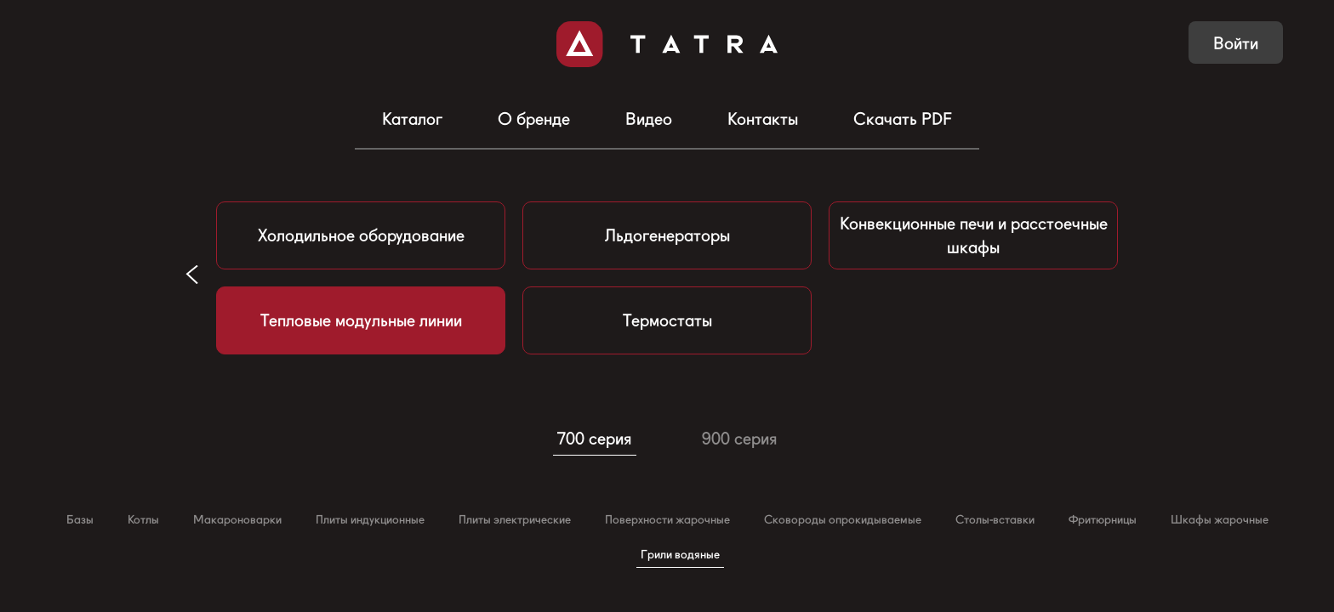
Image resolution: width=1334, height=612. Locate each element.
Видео (648, 119)
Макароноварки (237, 519)
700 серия (594, 438)
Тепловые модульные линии (361, 320)
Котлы (143, 519)
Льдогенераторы (667, 235)
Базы (80, 519)
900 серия (740, 438)
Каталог (412, 119)
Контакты (762, 119)
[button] (191, 274)
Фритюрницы (1103, 519)
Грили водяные (680, 554)
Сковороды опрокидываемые (842, 519)
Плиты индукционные (370, 519)
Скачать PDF (902, 119)
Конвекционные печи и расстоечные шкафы (974, 235)
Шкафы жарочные (1219, 519)
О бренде (534, 119)
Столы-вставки (995, 519)
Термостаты (667, 320)
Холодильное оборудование (361, 235)
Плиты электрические (515, 519)
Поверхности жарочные (667, 519)
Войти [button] (1235, 43)
